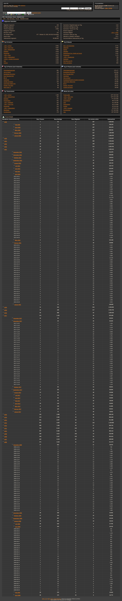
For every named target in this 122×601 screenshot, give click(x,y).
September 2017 (17, 390)
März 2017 (17, 406)
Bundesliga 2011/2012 (9, 74)
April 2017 (17, 403)
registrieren (22, 5)
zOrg (64, 102)
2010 (5, 431)
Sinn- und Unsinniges (68, 46)
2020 (5, 307)
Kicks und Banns (67, 63)
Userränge (6, 80)
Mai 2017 (17, 401)
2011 (5, 428)
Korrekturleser (7, 112)
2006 (5, 442)
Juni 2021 (17, 168)
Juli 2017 (17, 395)
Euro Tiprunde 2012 (9, 76)
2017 (5, 315)
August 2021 (17, 163)
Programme (66, 55)
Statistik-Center (20, 17)
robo (64, 112)
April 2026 (17, 127)
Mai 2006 (17, 592)
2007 (5, 439)
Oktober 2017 (17, 387)
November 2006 (17, 513)
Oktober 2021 (17, 157)
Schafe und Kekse (8, 81)
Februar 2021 (17, 243)
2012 (5, 425)
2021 (5, 149)
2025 (5, 138)
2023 (5, 144)
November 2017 (17, 321)
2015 (5, 417)
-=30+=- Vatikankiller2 (9, 57)
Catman (6, 63)
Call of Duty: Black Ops (9, 83)
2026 (5, 122)
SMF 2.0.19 (44, 598)
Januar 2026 (17, 135)
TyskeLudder (66, 95)
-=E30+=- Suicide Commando (11, 59)
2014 (5, 420)
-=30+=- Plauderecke (68, 57)
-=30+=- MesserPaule (9, 49)
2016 (5, 414)
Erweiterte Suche (36, 12)
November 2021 (17, 155)
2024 (5, 141)
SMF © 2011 (50, 598)
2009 (5, 434)
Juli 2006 (17, 524)
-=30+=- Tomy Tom (8, 47)
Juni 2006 (17, 526)
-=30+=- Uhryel (7, 46)
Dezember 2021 (18, 152)
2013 (5, 423)
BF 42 (5, 78)
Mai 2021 (17, 171)
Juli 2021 (17, 166)
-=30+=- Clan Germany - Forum (9, 17)
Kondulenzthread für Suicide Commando (73, 80)
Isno (5, 61)
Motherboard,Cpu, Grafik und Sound (72, 53)
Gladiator (6, 51)
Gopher (65, 106)
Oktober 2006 (17, 515)
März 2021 (17, 240)
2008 (5, 436)
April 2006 (17, 595)
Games (65, 49)
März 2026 (17, 130)
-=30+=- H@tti (108, 8)
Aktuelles (65, 51)
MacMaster (6, 110)
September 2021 (17, 160)
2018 (5, 313)
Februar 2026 (17, 133)
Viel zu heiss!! (7, 72)
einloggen (16, 5)
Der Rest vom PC (67, 61)
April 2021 (17, 174)
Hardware (65, 59)
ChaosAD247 (66, 100)
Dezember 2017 (18, 318)
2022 (5, 146)
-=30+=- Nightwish (8, 102)
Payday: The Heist (8, 85)
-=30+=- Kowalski (67, 108)
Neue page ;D (7, 87)
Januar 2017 (17, 412)
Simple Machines (57, 598)
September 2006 (17, 518)
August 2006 (17, 521)
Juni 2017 (17, 398)
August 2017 (17, 392)
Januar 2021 (17, 304)
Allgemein (65, 47)
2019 (5, 310)
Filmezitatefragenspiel (9, 70)
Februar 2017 (17, 409)
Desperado (6, 53)
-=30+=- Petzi (7, 55)
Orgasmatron (7, 100)
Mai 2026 (17, 124)
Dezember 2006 (18, 445)
